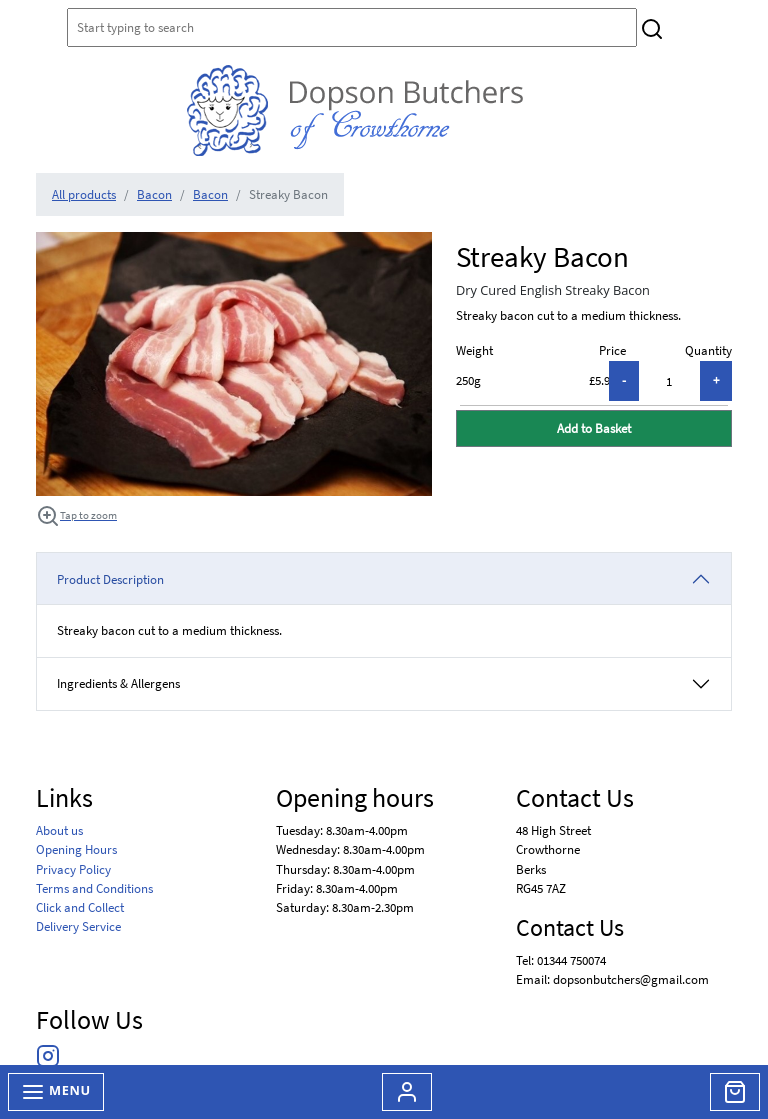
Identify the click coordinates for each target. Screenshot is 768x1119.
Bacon (154, 194)
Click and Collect (80, 907)
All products (84, 194)
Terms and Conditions (94, 888)
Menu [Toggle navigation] (56, 1092)
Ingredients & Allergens (126, 683)
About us (59, 830)
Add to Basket (594, 428)
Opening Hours (76, 849)
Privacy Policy (73, 869)
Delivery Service (78, 926)
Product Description (110, 579)
